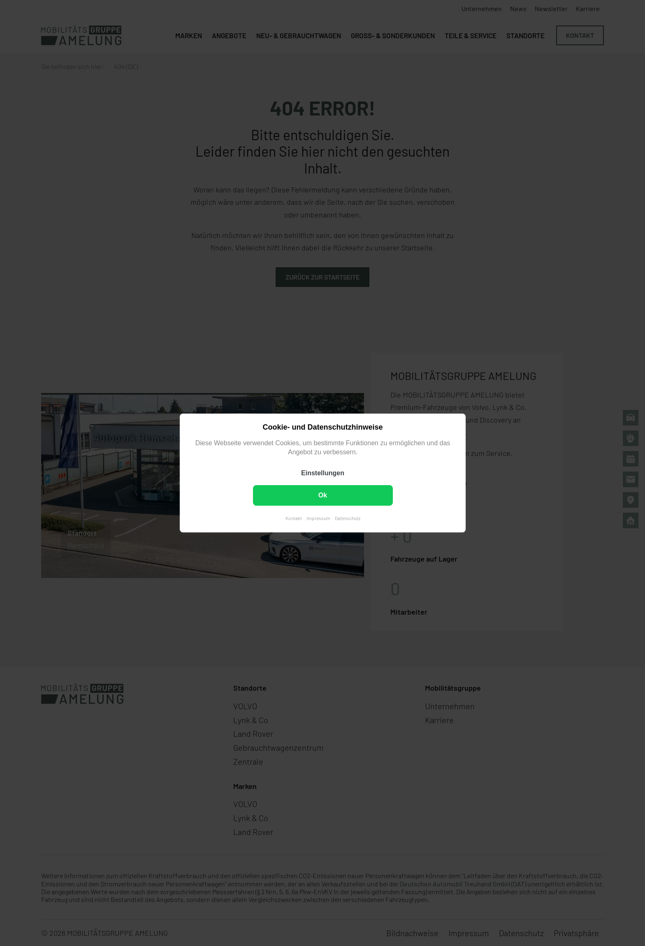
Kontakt (293, 518)
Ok (322, 495)
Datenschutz (347, 518)
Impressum (318, 518)
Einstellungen (322, 473)
